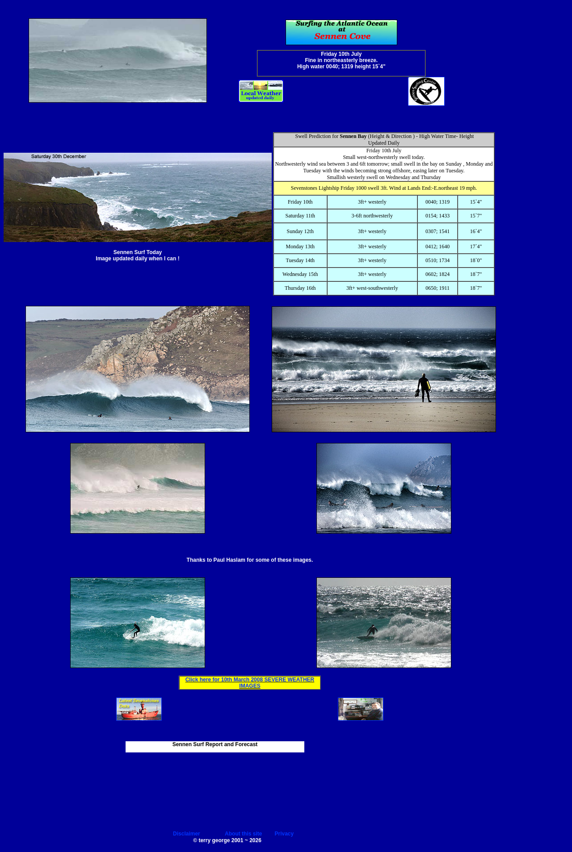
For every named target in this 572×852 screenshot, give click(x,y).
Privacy (284, 834)
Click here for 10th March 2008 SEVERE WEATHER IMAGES (250, 683)
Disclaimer (186, 834)
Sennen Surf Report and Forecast (215, 744)
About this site (243, 834)
